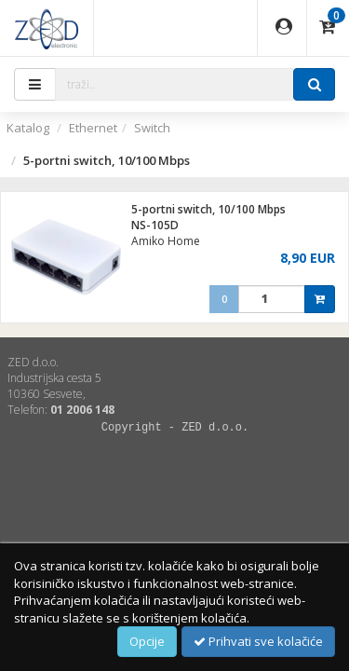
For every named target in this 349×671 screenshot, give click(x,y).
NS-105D (155, 225)
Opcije (147, 641)
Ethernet (93, 127)
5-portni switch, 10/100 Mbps (208, 209)
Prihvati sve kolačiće (258, 641)
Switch (152, 127)
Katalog (28, 127)
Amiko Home (165, 241)
